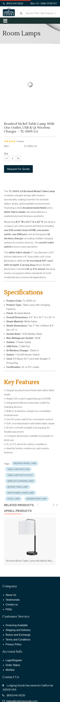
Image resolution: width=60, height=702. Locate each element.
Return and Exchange (18, 634)
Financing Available (17, 625)
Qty (6, 153)
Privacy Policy (14, 644)
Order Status (13, 665)
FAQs (9, 609)
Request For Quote (18, 169)
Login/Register (14, 660)
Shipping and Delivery (18, 630)
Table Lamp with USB (18, 469)
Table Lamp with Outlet (20, 475)
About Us (11, 595)
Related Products (19, 505)
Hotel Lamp (13, 498)
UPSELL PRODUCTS (18, 510)
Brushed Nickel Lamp (25, 463)
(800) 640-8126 (16, 695)
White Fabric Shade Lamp (20, 493)
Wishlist (10, 670)
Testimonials (13, 599)
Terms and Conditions (18, 639)
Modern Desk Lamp (37, 498)
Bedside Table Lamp (17, 487)
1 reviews (20, 141)
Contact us (12, 604)
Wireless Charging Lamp (20, 481)
